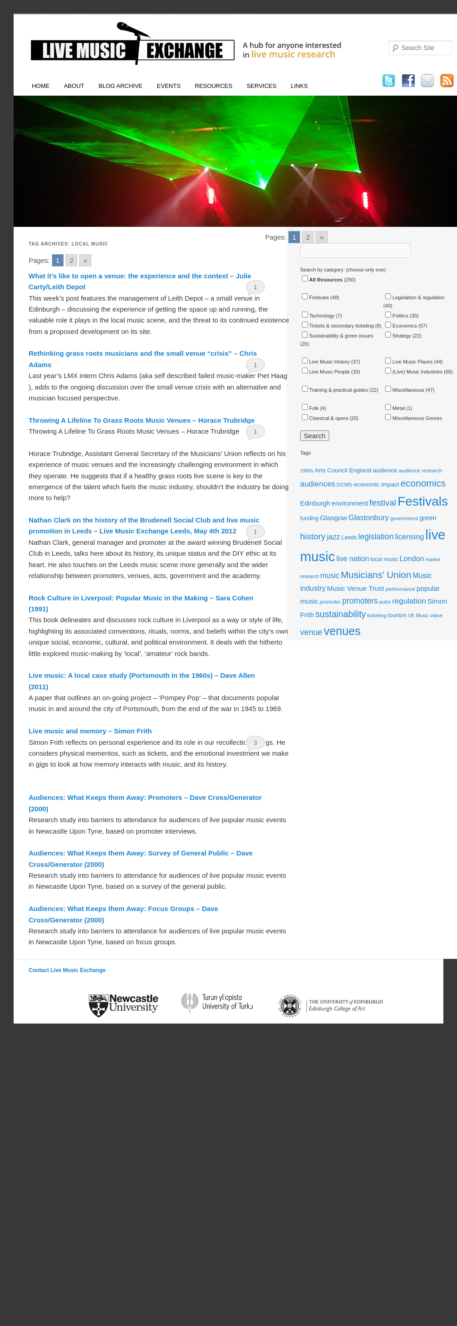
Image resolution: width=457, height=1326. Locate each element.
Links (299, 85)
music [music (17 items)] (330, 575)
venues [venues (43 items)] (342, 631)
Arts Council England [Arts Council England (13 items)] (343, 470)
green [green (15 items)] (427, 518)
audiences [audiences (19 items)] (317, 484)
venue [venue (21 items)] (311, 632)
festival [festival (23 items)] (382, 502)
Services (261, 85)
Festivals (315, 297)
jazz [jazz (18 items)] (333, 536)
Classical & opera (325, 418)
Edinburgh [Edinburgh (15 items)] (315, 503)
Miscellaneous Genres (413, 418)
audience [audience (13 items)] (385, 470)
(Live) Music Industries (413, 371)
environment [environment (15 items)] (349, 503)
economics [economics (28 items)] (423, 483)
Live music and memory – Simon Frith (90, 731)
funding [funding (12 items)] (309, 518)
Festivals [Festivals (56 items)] (422, 501)
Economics (401, 325)
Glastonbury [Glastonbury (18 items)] (368, 517)
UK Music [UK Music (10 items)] (418, 615)
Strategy (398, 335)
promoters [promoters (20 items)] (360, 600)
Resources (213, 85)
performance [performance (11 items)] (400, 589)
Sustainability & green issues (337, 335)
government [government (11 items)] (404, 518)
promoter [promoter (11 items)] (330, 601)
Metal (395, 408)
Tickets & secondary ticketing (338, 325)
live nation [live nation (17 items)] (352, 559)
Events (169, 85)
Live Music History (326, 361)
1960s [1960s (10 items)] (306, 470)
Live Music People (326, 371)
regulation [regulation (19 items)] (409, 601)
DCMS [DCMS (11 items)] (344, 484)
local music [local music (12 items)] (384, 559)
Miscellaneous (404, 390)
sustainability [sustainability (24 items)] (341, 614)
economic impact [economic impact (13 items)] (376, 484)
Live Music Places (408, 361)
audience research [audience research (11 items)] (420, 470)
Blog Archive (121, 85)
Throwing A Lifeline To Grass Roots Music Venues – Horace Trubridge (142, 420)
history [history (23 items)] (313, 536)
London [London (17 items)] (412, 559)
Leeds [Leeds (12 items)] (349, 537)
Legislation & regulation (414, 297)
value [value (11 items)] (436, 615)
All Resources (322, 279)
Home (41, 85)
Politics (396, 315)
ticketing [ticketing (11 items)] (377, 615)
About (74, 85)
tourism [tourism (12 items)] (397, 615)
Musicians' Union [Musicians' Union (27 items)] (376, 574)
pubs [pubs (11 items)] (385, 601)
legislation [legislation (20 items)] (376, 536)
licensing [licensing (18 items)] (409, 536)
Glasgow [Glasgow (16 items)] (333, 518)
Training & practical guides (335, 390)
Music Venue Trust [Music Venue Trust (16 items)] (355, 588)
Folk (310, 408)
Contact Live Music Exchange (67, 970)
